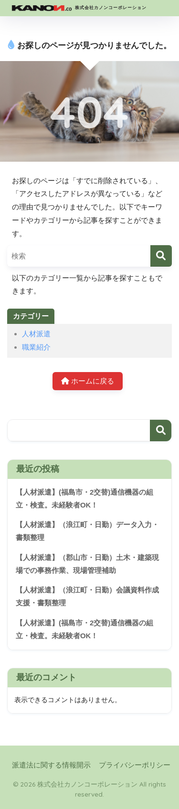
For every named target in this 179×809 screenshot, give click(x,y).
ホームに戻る (87, 381)
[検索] (161, 256)
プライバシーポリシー (134, 765)
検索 (160, 430)
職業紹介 (36, 347)
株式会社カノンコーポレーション (78, 8)
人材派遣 (36, 334)
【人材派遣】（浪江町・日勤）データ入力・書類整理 (87, 531)
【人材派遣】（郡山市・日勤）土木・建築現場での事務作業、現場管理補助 (87, 564)
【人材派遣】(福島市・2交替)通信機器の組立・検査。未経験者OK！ (84, 498)
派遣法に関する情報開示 (51, 765)
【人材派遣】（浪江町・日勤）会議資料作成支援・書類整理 (87, 596)
